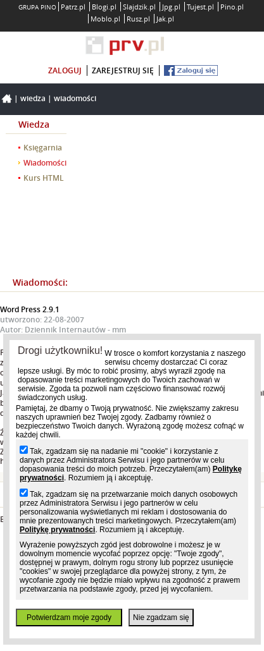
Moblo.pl (105, 18)
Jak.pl (165, 18)
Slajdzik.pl (139, 6)
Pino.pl (232, 6)
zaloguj (65, 70)
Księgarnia (42, 147)
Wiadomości (75, 98)
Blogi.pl (104, 6)
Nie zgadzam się (161, 617)
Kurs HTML (43, 178)
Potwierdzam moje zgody (69, 617)
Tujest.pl (200, 6)
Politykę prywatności (57, 529)
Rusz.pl (138, 18)
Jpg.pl (171, 6)
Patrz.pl (73, 6)
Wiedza (33, 98)
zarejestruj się (123, 70)
